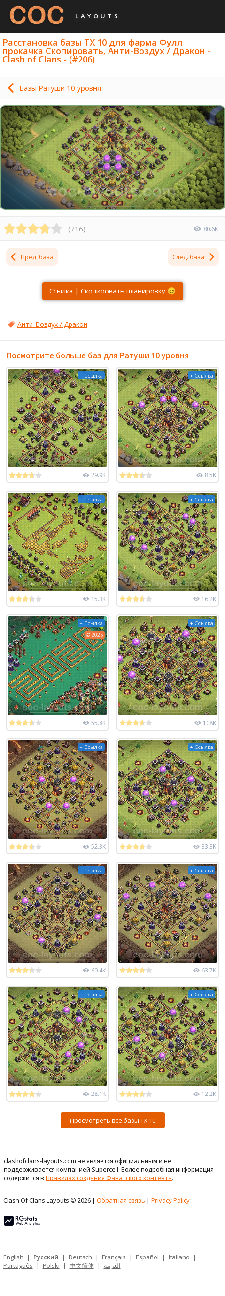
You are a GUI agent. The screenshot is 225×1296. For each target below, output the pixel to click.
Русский (46, 1257)
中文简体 (82, 1265)
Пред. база (31, 257)
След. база (194, 257)
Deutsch (80, 1257)
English (13, 1257)
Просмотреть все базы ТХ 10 (112, 1120)
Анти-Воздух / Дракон (52, 324)
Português (18, 1265)
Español (147, 1257)
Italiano (179, 1257)
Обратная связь (121, 1200)
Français (114, 1257)
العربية (112, 1265)
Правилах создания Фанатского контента (109, 1177)
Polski (51, 1265)
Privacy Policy (170, 1200)
